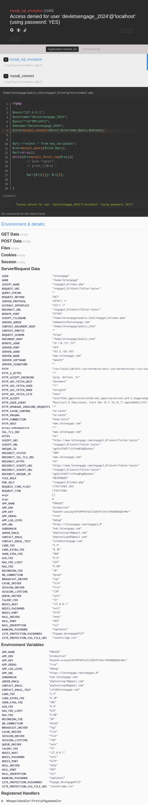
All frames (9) (91, 49)
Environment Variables (22, 645)
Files (5, 248)
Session (8, 262)
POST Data (11, 241)
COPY (126, 31)
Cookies (9, 255)
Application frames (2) (62, 49)
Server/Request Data (20, 269)
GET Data (10, 234)
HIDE (15, 39)
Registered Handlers (20, 793)
